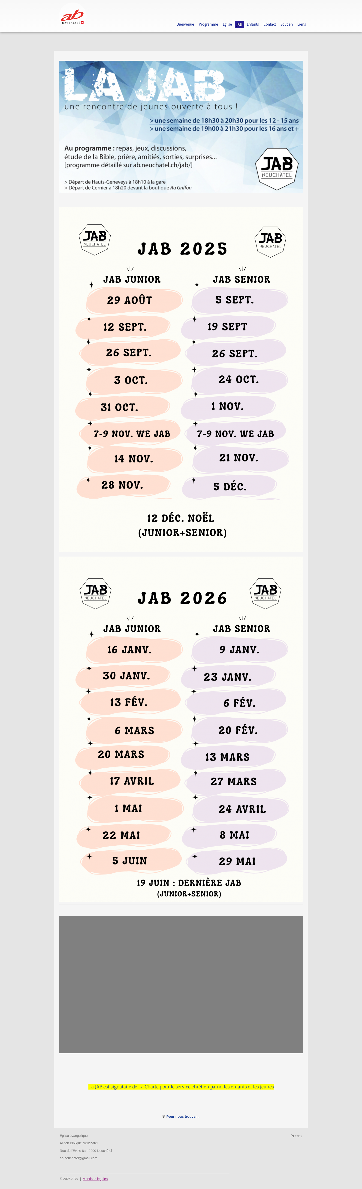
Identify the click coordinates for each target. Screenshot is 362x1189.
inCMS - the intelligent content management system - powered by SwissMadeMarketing (296, 1136)
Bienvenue (185, 24)
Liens (301, 24)
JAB (239, 24)
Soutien (287, 24)
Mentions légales (95, 1179)
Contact (269, 24)
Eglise (227, 24)
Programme (208, 24)
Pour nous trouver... (183, 1116)
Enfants (253, 24)
